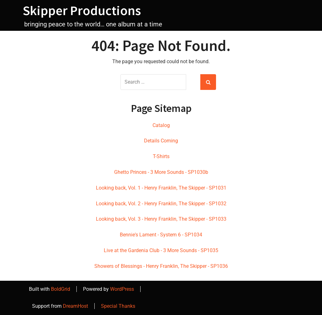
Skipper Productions (82, 10)
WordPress (122, 289)
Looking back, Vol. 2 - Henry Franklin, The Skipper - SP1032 (161, 204)
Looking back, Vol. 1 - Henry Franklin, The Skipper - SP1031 (161, 188)
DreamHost (75, 306)
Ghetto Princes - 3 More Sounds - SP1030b (161, 172)
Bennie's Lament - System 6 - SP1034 (161, 235)
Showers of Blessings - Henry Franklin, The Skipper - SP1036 (161, 266)
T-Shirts (161, 156)
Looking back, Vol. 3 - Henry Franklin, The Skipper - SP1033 (161, 219)
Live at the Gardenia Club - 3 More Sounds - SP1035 (161, 250)
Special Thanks (118, 306)
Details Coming (161, 141)
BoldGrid (60, 289)
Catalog (161, 125)
